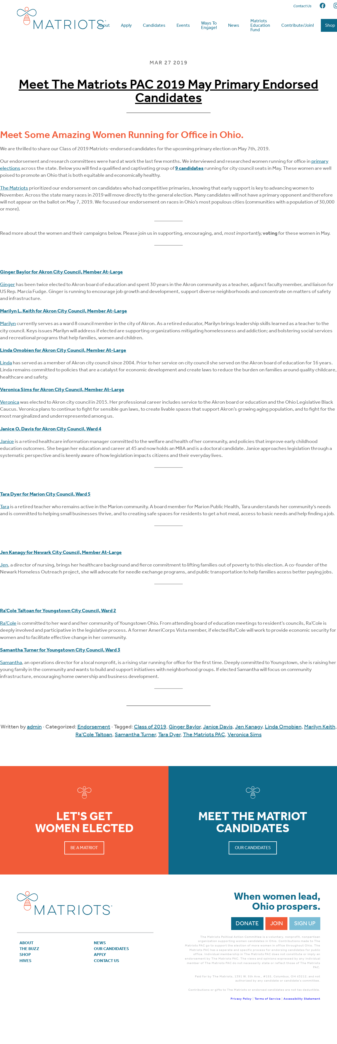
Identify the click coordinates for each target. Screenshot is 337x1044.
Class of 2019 (150, 752)
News (102, 970)
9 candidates (189, 194)
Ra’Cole (8, 649)
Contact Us (111, 994)
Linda (6, 389)
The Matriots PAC (204, 760)
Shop (27, 986)
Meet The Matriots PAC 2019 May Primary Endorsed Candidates (168, 117)
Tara (4, 533)
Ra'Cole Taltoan (93, 760)
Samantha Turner (135, 760)
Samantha (11, 688)
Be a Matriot (84, 873)
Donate (247, 949)
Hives (27, 994)
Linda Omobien (283, 752)
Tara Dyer (169, 760)
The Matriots (14, 214)
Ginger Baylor (185, 752)
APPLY (102, 986)
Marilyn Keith (319, 752)
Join (276, 949)
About (29, 970)
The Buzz (33, 978)
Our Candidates (253, 873)
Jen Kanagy (248, 752)
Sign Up (305, 949)
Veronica (9, 428)
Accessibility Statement (302, 1025)
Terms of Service (268, 1025)
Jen (4, 591)
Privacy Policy (241, 1025)
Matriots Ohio (61, 18)
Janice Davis (218, 752)
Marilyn (8, 350)
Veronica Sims (245, 760)
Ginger (7, 310)
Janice (7, 467)
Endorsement (93, 752)
